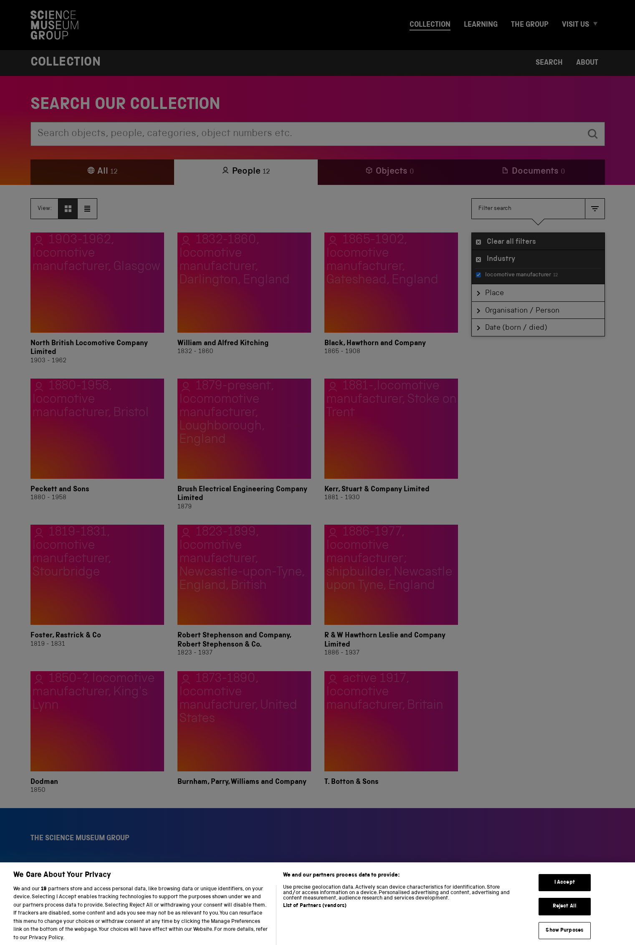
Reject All (565, 914)
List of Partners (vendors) (315, 914)
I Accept (564, 890)
